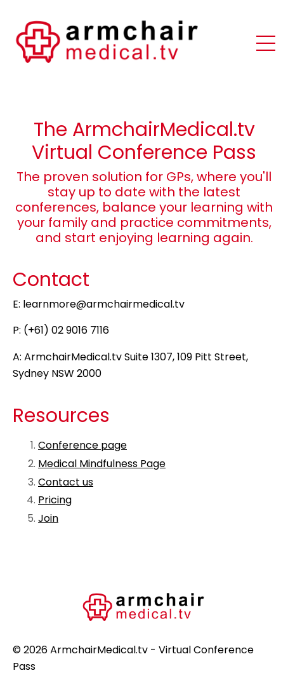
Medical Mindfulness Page (102, 463)
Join (48, 518)
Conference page (82, 445)
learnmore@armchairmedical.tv (104, 304)
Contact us (65, 482)
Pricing (55, 500)
